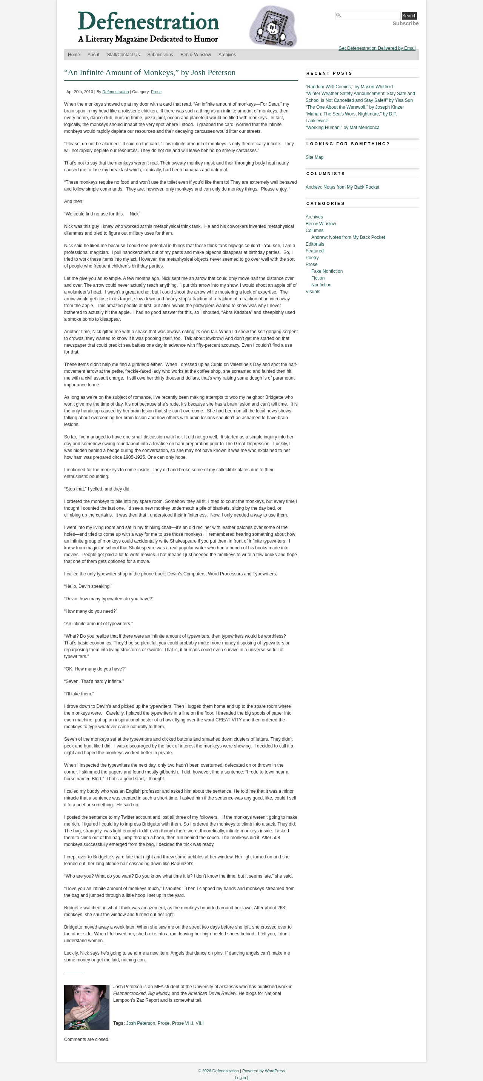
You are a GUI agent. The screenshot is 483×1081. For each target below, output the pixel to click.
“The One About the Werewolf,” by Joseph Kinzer (355, 107)
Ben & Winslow (196, 54)
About (93, 54)
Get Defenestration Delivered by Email (376, 48)
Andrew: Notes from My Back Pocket (342, 187)
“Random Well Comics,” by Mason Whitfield (349, 86)
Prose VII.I (182, 1023)
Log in (240, 1077)
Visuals (313, 291)
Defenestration (115, 91)
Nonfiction (321, 285)
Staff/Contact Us (123, 54)
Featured (315, 251)
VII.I (200, 1023)
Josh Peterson (140, 1023)
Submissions (160, 54)
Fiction (318, 278)
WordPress (275, 1071)
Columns (314, 230)
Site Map (314, 157)
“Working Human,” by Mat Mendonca (343, 127)
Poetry (312, 257)
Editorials (315, 244)
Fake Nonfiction (327, 271)
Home (74, 54)
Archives (227, 54)
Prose (156, 91)
